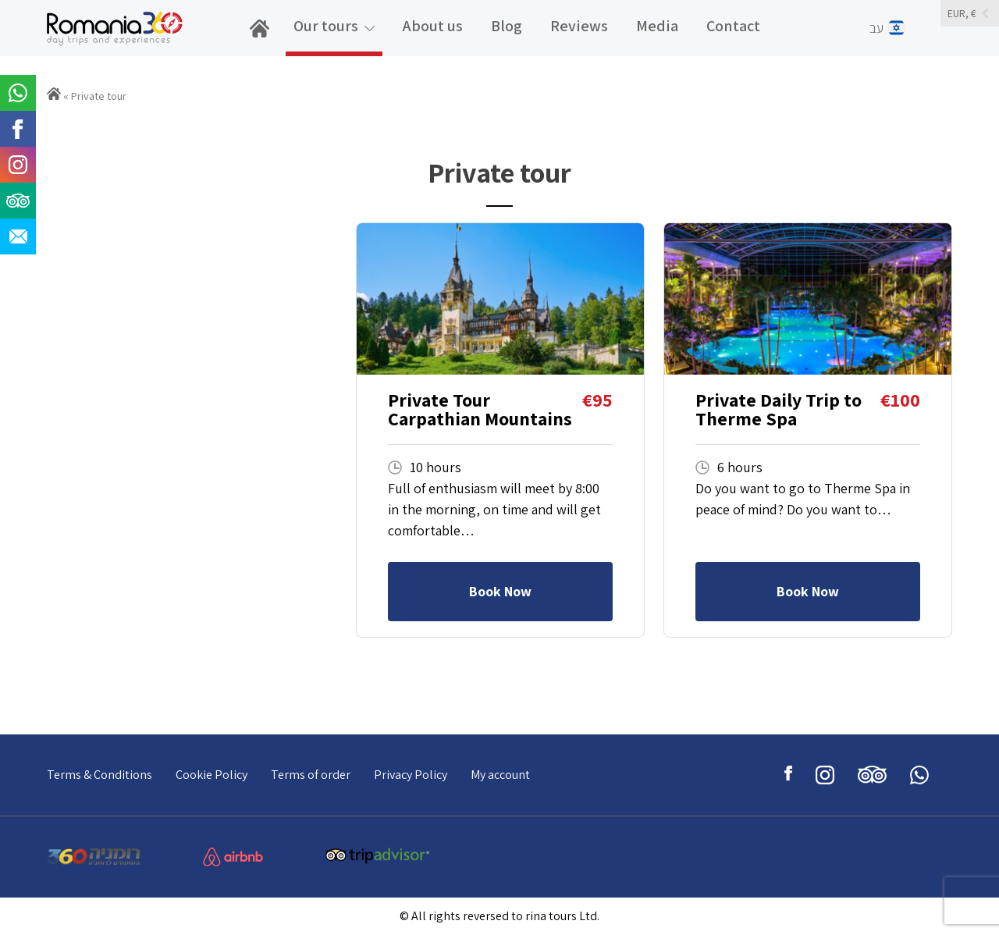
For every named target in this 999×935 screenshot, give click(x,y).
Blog (506, 26)
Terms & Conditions (99, 774)
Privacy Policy (410, 774)
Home (54, 93)
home (265, 36)
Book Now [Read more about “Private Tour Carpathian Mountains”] (500, 591)
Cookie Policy (211, 774)
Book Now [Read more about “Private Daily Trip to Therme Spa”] (808, 591)
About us (433, 26)
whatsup (919, 775)
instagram (825, 775)
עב (896, 28)
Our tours (325, 26)
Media (657, 26)
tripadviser (872, 775)
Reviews (579, 26)
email (18, 236)
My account (500, 774)
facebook (788, 775)
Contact (733, 26)
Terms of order (310, 774)
